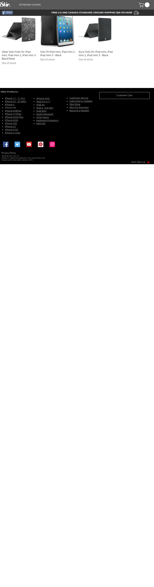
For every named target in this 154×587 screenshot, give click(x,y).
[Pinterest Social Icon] (40, 144)
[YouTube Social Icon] (29, 144)
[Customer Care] (124, 95)
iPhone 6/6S (11, 120)
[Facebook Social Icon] (5, 144)
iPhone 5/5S (11, 129)
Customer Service (78, 97)
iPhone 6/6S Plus (14, 117)
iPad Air (40, 104)
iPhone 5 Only (12, 132)
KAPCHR (40, 123)
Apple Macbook (44, 114)
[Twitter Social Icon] (17, 144)
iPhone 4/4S (43, 98)
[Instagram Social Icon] (52, 144)
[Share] (7, 13)
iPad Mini (41, 110)
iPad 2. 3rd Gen (44, 107)
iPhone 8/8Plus (13, 110)
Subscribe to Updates (80, 101)
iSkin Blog (74, 104)
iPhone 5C (10, 126)
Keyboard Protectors (47, 120)
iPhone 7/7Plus (13, 113)
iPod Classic (42, 117)
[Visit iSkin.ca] (139, 162)
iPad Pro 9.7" (43, 101)
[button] (75, 5)
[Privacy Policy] (10, 153)
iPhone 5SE (11, 123)
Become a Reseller (79, 110)
